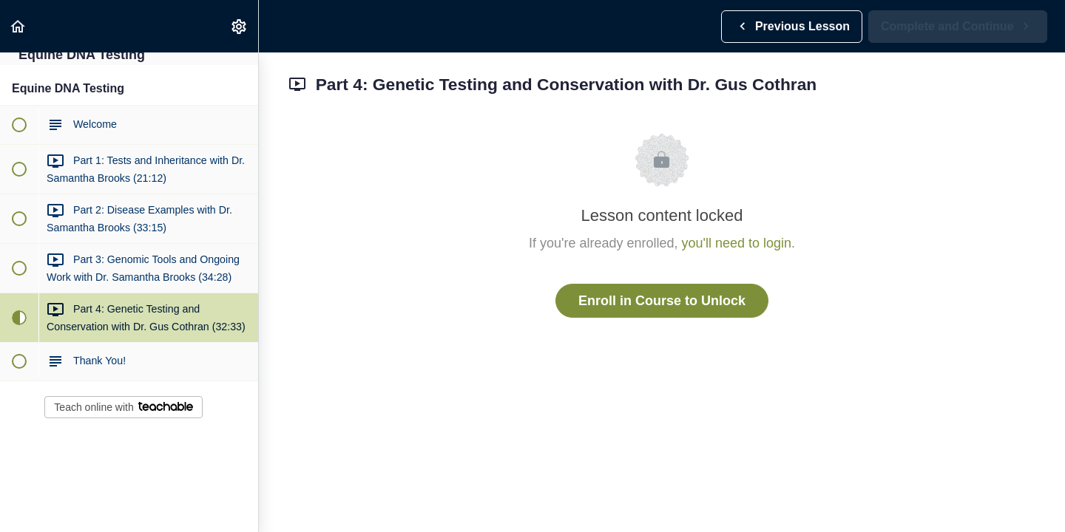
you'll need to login (737, 243)
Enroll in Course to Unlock (662, 300)
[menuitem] (239, 26)
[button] (18, 26)
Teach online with (123, 407)
